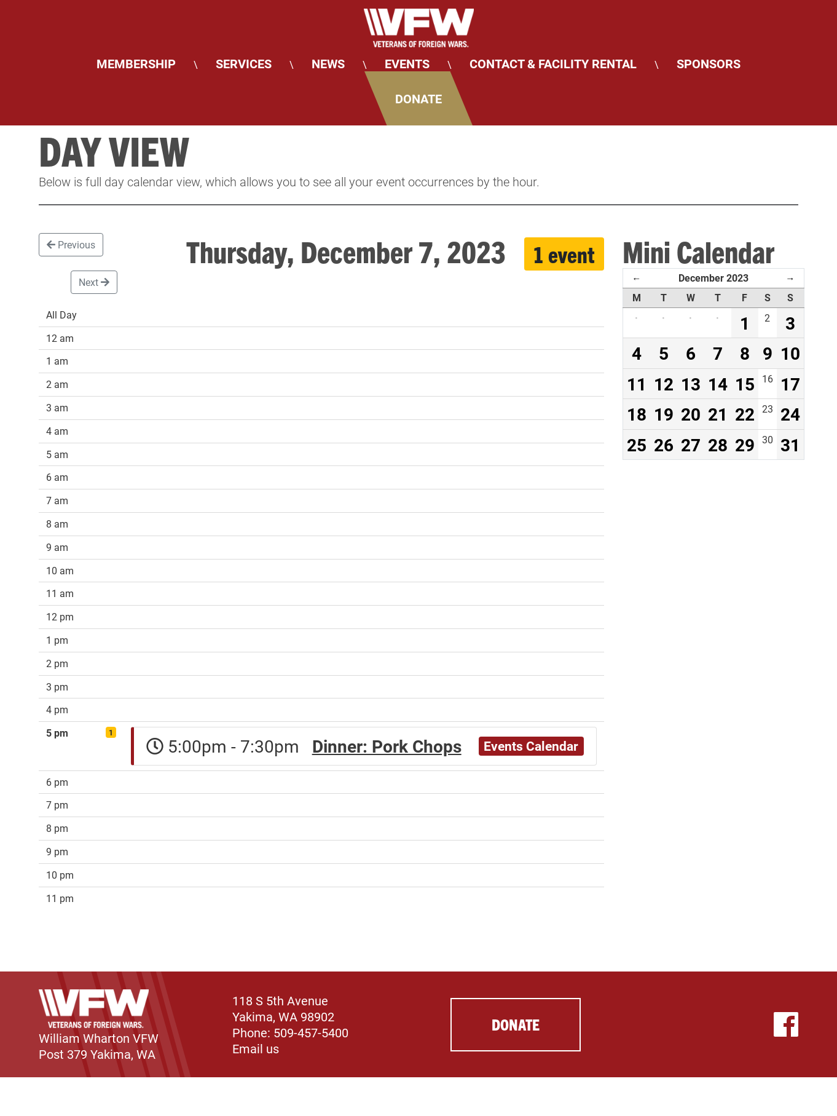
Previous (71, 244)
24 (790, 413)
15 (745, 383)
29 (745, 444)
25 (636, 444)
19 (664, 413)
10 (790, 353)
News (328, 63)
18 (636, 413)
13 (691, 383)
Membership (136, 63)
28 (718, 444)
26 (664, 444)
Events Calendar (531, 745)
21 (718, 413)
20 (691, 413)
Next (94, 281)
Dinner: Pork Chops (387, 746)
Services (244, 63)
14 (718, 383)
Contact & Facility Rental (553, 63)
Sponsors (709, 63)
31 (790, 444)
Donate (418, 98)
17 (790, 383)
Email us (255, 1048)
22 (745, 413)
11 (636, 383)
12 (664, 383)
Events (407, 63)
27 (691, 444)
